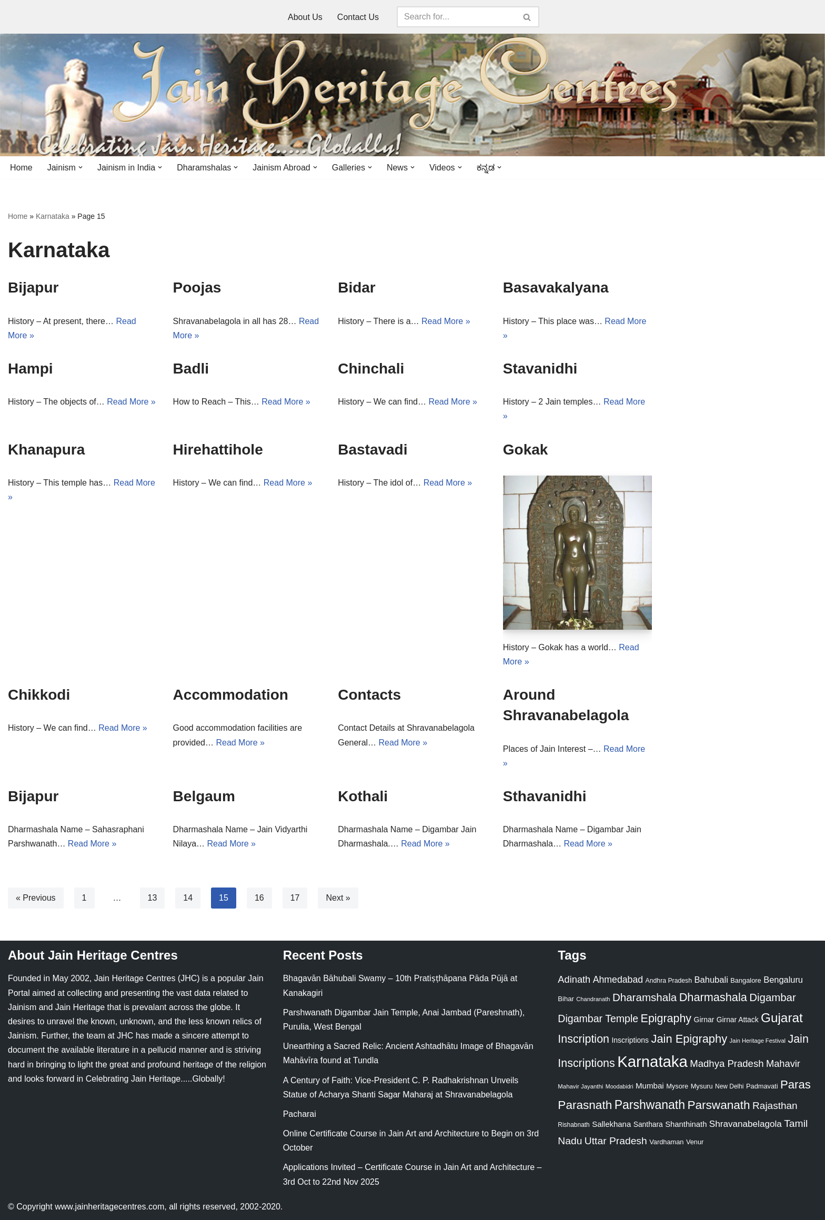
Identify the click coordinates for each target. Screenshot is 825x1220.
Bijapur (33, 287)
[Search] (456, 16)
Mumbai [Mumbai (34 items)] (650, 1085)
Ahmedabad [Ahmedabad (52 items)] (618, 979)
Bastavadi (372, 449)
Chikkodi (39, 695)
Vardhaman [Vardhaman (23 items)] (666, 1142)
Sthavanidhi (545, 796)
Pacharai (299, 1114)
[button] (80, 167)
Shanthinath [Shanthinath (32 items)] (686, 1124)
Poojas (197, 287)
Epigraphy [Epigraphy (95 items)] (666, 1018)
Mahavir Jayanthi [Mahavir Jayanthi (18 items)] (580, 1086)
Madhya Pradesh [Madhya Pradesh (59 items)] (726, 1063)
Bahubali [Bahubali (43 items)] (711, 980)
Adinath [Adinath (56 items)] (574, 979)
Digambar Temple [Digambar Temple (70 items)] (598, 1018)
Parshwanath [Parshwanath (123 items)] (650, 1105)
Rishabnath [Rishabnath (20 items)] (573, 1124)
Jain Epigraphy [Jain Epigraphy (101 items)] (689, 1038)
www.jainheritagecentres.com (109, 1206)
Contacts (369, 695)
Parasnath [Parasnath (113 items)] (585, 1105)
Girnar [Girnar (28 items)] (704, 1019)
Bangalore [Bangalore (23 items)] (745, 980)
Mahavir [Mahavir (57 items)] (783, 1063)
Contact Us (358, 17)
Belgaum (204, 796)
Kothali (363, 796)
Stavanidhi (540, 368)
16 (259, 897)
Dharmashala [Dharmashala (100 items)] (713, 997)
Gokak (525, 449)
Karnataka (52, 216)
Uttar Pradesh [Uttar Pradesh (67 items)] (616, 1140)
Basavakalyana (556, 287)
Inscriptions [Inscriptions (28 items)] (630, 1040)
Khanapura (46, 449)
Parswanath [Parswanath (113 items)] (718, 1105)
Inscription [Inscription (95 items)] (583, 1039)
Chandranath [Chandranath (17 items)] (593, 999)
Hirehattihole (218, 449)
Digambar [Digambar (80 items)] (772, 997)
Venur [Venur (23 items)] (694, 1142)
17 (295, 897)
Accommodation (230, 695)
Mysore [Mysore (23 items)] (677, 1086)
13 (152, 897)
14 (188, 897)
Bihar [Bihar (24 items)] (566, 999)
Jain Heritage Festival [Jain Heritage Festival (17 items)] (758, 1040)
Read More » (445, 321)
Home (21, 167)
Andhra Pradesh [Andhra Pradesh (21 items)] (669, 980)
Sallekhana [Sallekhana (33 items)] (611, 1124)
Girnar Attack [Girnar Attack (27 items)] (738, 1019)
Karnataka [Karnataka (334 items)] (652, 1061)
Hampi (30, 368)
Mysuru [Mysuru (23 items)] (702, 1086)
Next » (338, 897)
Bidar (357, 287)
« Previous (36, 897)
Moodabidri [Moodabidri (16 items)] (619, 1086)
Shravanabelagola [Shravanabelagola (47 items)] (745, 1124)
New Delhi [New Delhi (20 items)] (729, 1086)
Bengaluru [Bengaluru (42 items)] (783, 979)
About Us (305, 17)
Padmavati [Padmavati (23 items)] (762, 1086)
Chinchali (371, 368)
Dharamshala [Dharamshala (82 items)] (644, 997)
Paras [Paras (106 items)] (795, 1084)
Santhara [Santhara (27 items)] (648, 1124)
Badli (191, 368)
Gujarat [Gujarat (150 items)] (782, 1018)
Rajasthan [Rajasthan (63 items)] (775, 1105)
